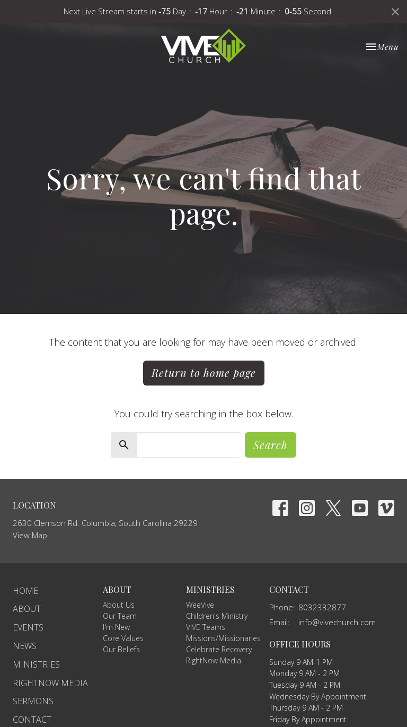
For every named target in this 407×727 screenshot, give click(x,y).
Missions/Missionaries (223, 638)
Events (28, 627)
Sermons (33, 701)
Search (270, 444)
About (27, 609)
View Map (30, 535)
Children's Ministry (216, 616)
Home (25, 591)
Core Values (123, 638)
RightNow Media (50, 683)
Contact (32, 719)
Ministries (36, 664)
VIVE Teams (205, 627)
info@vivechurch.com (337, 622)
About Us (119, 605)
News (25, 646)
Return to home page (204, 372)
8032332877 (322, 607)
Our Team (120, 616)
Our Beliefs (121, 649)
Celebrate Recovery (219, 649)
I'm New (116, 627)
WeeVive (200, 605)
